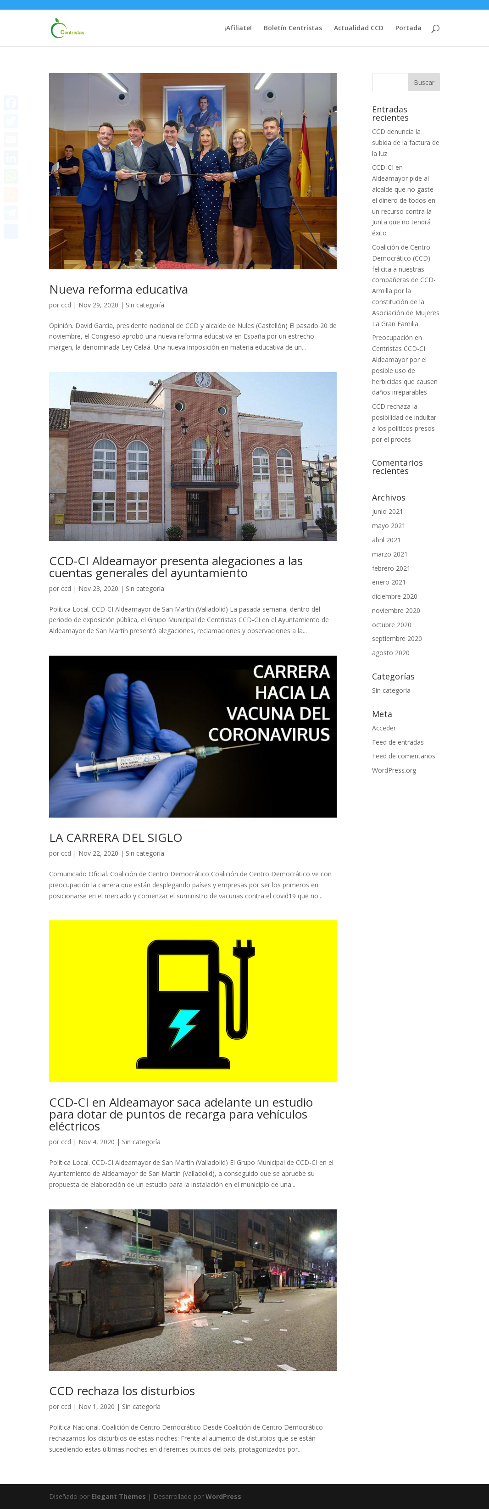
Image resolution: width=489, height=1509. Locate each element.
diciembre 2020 (394, 596)
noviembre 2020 (396, 610)
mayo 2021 (389, 525)
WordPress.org (394, 770)
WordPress (223, 1496)
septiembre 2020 (397, 638)
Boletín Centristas (293, 28)
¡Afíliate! (238, 28)
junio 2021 (387, 511)
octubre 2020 (391, 624)
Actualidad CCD (358, 28)
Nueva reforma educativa (118, 289)
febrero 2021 (391, 568)
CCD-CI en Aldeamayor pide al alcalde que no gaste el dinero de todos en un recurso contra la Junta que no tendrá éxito (403, 200)
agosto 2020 (391, 652)
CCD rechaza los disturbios (122, 1390)
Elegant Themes (118, 1496)
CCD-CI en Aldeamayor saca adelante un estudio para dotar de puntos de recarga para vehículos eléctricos (181, 1114)
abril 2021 (386, 539)
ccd (66, 305)
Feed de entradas (398, 742)
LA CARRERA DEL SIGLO (116, 837)
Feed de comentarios (403, 756)
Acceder (384, 728)
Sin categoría (145, 305)
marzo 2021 (390, 554)
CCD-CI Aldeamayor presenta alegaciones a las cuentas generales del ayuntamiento (176, 566)
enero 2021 (389, 582)
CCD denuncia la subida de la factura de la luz (405, 142)
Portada (408, 28)
